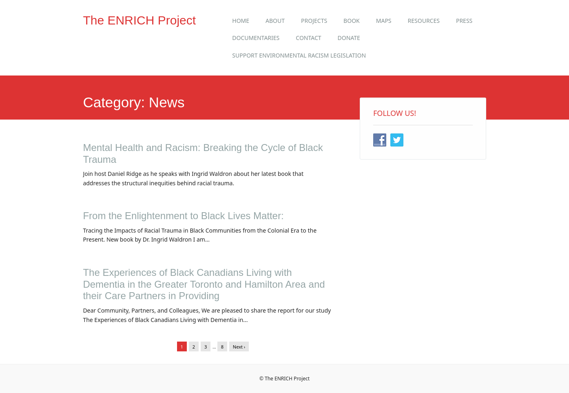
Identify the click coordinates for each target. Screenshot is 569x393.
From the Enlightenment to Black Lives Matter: (183, 215)
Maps (384, 20)
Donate (349, 38)
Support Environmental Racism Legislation (299, 55)
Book (351, 20)
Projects (314, 20)
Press (464, 20)
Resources (424, 20)
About (275, 20)
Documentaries (255, 38)
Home (240, 20)
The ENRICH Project (139, 20)
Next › (239, 347)
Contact (308, 38)
